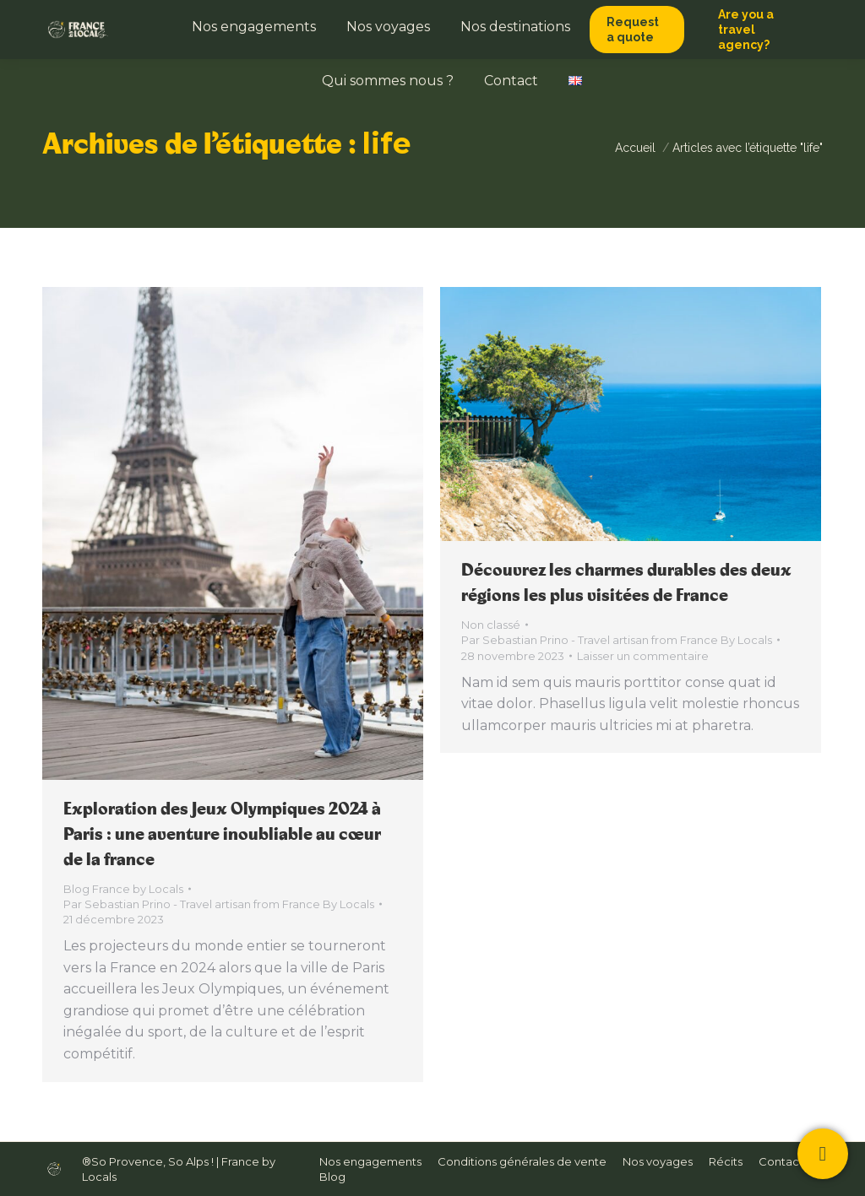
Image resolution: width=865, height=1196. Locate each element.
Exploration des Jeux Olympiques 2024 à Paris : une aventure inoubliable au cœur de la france (222, 834)
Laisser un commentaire (643, 656)
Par (218, 904)
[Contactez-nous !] (822, 1153)
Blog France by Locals (123, 889)
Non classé (490, 624)
